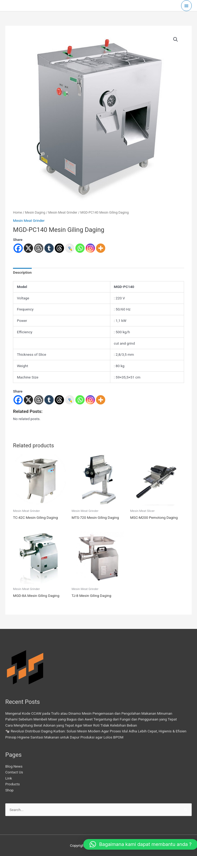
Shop (9, 790)
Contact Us (14, 772)
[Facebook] (18, 399)
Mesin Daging (35, 212)
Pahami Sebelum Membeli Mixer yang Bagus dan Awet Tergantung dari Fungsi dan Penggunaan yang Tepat (91, 719)
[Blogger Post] (38, 399)
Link (8, 778)
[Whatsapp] (80, 399)
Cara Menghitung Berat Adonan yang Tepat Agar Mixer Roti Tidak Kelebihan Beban (71, 725)
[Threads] (59, 399)
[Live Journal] (69, 399)
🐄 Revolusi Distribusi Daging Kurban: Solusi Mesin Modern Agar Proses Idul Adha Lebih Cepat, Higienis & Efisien (95, 731)
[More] (100, 399)
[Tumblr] (49, 399)
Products (12, 784)
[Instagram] (90, 399)
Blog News (13, 766)
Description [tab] (22, 272)
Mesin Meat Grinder (62, 212)
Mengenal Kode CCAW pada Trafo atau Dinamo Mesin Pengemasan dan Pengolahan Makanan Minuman (88, 713)
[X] (28, 399)
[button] (175, 39)
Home (17, 212)
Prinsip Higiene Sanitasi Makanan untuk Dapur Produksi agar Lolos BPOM (64, 737)
